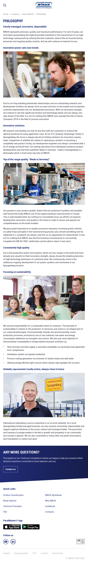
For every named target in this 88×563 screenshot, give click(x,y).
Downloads (57, 553)
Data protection (21, 553)
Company (15, 14)
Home (5, 14)
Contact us (11, 469)
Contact (44, 553)
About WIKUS (27, 14)
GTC (35, 553)
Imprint (6, 553)
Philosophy (41, 14)
